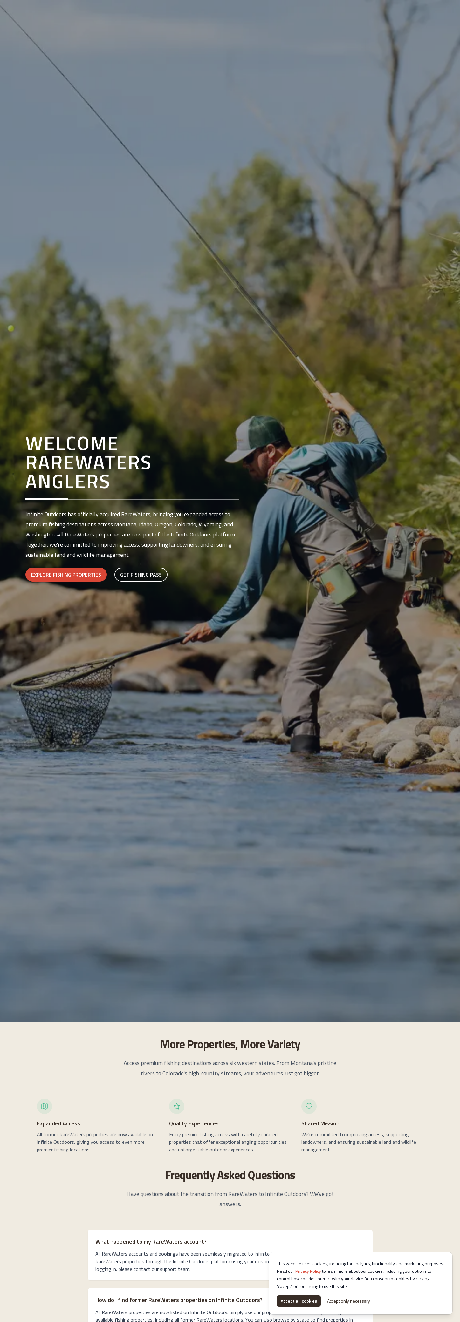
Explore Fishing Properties (66, 574)
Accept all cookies (299, 1301)
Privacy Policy (308, 1271)
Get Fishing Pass (141, 574)
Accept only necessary (348, 1301)
